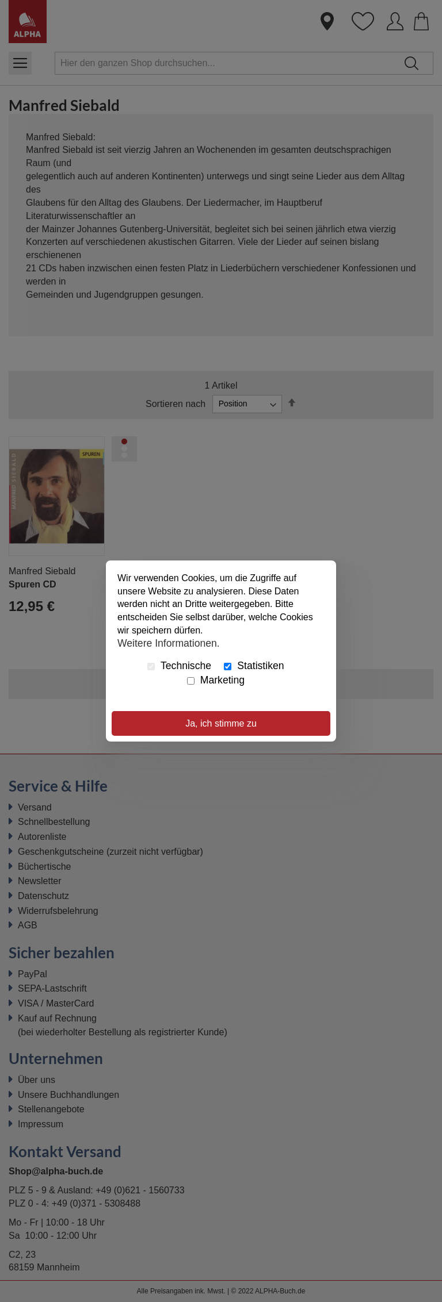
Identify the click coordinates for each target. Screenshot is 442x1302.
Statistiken (254, 665)
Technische (179, 665)
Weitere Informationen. (168, 643)
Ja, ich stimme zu (221, 723)
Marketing (216, 680)
